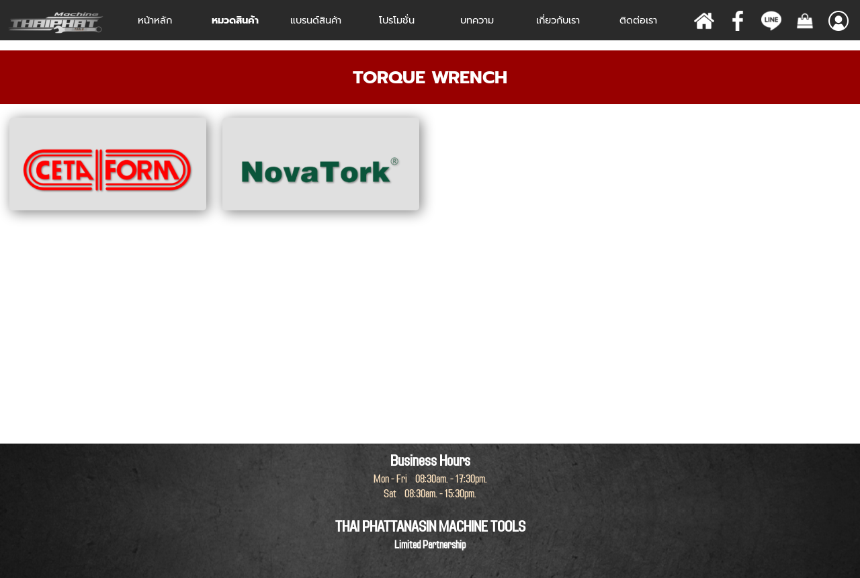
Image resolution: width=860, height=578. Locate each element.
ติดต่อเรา (638, 20)
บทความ (477, 20)
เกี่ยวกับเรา (558, 20)
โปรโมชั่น (397, 20)
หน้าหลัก (155, 20)
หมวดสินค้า (235, 20)
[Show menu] (838, 21)
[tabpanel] (430, 77)
